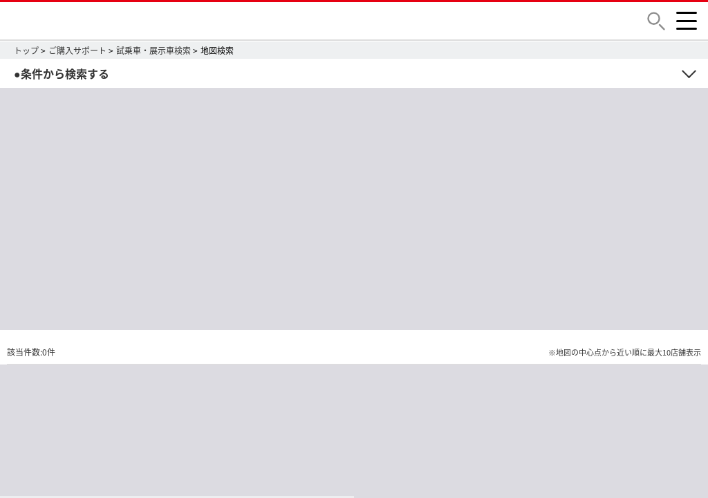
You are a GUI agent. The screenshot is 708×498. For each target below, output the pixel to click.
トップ (26, 50)
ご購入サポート (77, 50)
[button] (656, 21)
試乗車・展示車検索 (153, 50)
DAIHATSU (114, 20)
